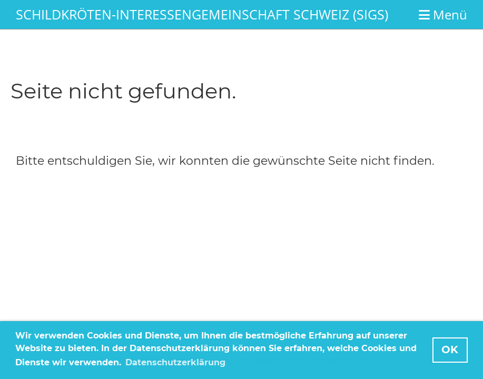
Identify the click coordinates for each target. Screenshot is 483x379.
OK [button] (449, 349)
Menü (443, 14)
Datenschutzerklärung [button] (175, 362)
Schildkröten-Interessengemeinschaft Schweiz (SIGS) (202, 14)
